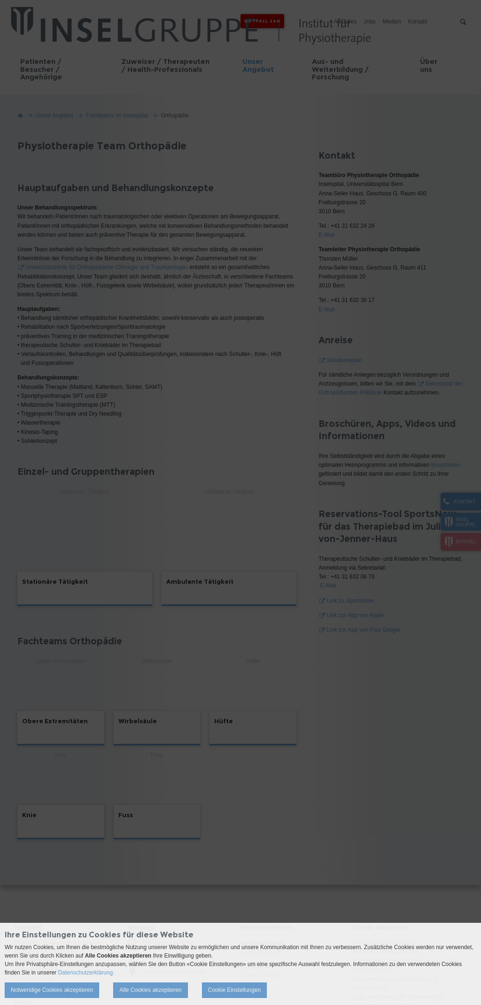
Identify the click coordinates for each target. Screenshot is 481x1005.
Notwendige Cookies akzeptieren (52, 990)
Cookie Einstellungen (234, 990)
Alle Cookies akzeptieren (150, 990)
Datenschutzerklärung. (86, 972)
